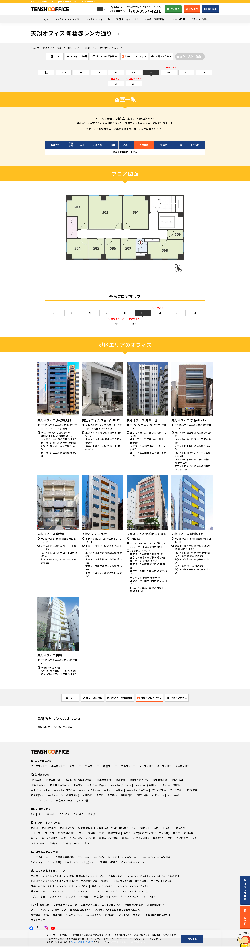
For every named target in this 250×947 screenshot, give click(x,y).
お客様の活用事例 (156, 19)
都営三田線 (176, 791)
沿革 (46, 915)
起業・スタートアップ (132, 863)
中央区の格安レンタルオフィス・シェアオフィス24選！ (60, 897)
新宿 (101, 834)
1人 (33, 815)
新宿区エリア (110, 767)
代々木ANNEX (49, 839)
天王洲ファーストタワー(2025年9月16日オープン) (58, 834)
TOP (37, 19)
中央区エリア (58, 767)
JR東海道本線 (159, 781)
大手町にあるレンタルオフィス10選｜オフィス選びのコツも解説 (142, 877)
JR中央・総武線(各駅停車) (78, 781)
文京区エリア (182, 767)
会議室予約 (119, 11)
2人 (40, 815)
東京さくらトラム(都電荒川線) (63, 796)
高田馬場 (189, 834)
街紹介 (114, 863)
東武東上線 (158, 796)
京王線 (99, 796)
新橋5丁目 (158, 839)
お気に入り (119, 7)
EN (104, 9)
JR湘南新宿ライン (138, 781)
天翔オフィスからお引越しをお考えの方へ (117, 910)
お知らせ (44, 905)
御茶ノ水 (145, 829)
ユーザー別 (99, 858)
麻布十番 (91, 839)
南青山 (195, 839)
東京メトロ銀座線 (96, 786)
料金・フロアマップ (139, 56)
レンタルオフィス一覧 (94, 19)
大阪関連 (102, 863)
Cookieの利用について (158, 915)
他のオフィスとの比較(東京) (79, 863)
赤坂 (63, 839)
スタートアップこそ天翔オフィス (48, 910)
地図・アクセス (171, 56)
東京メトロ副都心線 (64, 791)
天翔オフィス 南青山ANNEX (101, 421)
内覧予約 (193, 8)
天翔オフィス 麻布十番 (142, 421)
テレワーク (83, 858)
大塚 (87, 844)
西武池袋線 (142, 796)
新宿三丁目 (114, 834)
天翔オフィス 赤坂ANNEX (188, 421)
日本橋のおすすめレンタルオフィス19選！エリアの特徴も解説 (64, 882)
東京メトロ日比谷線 (89, 791)
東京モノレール (64, 801)
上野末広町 (179, 829)
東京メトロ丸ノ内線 (120, 786)
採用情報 (57, 915)
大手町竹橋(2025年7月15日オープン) (116, 829)
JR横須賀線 (177, 781)
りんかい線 (82, 801)
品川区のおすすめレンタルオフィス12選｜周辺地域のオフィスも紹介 (67, 877)
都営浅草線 (191, 791)
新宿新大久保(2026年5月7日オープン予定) (146, 834)
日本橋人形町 (67, 829)
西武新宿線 (126, 796)
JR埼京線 (120, 781)
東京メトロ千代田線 (145, 786)
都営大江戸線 (159, 791)
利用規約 (110, 915)
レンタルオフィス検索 (60, 19)
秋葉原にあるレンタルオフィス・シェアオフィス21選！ (60, 892)
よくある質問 (182, 19)
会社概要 (35, 915)
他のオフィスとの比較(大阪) (46, 863)
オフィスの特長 (70, 56)
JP (99, 9)
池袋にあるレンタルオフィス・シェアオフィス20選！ (59, 887)
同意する (192, 938)
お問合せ (174, 8)
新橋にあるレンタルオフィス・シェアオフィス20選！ (120, 887)
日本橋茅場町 (49, 829)
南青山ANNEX (38, 844)
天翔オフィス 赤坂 (94, 534)
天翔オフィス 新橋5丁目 (187, 534)
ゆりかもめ (174, 796)
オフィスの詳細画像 (104, 56)
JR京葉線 (78, 786)
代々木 (34, 839)
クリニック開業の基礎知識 (60, 858)
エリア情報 (37, 858)
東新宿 (176, 834)
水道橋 (165, 829)
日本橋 (34, 829)
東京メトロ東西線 (113, 791)
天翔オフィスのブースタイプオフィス (101, 905)
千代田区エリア (39, 767)
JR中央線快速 (103, 781)
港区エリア (75, 767)
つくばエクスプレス (41, 801)
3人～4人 (51, 815)
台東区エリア (146, 767)
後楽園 (92, 834)
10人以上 (93, 815)
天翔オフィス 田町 (49, 656)
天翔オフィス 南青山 (51, 534)
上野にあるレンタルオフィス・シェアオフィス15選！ (122, 892)
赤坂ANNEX (76, 839)
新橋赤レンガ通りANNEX (135, 839)
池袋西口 (54, 844)
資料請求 (212, 8)
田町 (170, 839)
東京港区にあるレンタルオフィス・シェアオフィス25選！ (125, 897)
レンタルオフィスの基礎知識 (154, 858)
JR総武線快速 (38, 786)
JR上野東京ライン (59, 786)
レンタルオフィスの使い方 (122, 858)
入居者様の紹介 (155, 905)
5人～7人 (65, 815)
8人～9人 (79, 815)
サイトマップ (38, 920)
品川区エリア (164, 767)
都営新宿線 (37, 796)
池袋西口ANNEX (72, 844)
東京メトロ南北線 (40, 791)
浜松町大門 (182, 839)
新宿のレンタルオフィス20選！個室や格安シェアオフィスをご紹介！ (138, 882)
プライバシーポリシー (130, 915)
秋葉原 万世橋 (85, 829)
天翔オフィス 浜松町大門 (54, 421)
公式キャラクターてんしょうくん (83, 915)
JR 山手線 (36, 781)
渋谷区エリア (92, 767)
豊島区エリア (128, 767)
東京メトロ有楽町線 (137, 791)
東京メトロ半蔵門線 (170, 786)
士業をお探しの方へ (80, 910)
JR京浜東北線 (52, 781)
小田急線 (87, 796)
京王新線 (112, 796)
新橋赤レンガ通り (108, 839)
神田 (156, 829)
